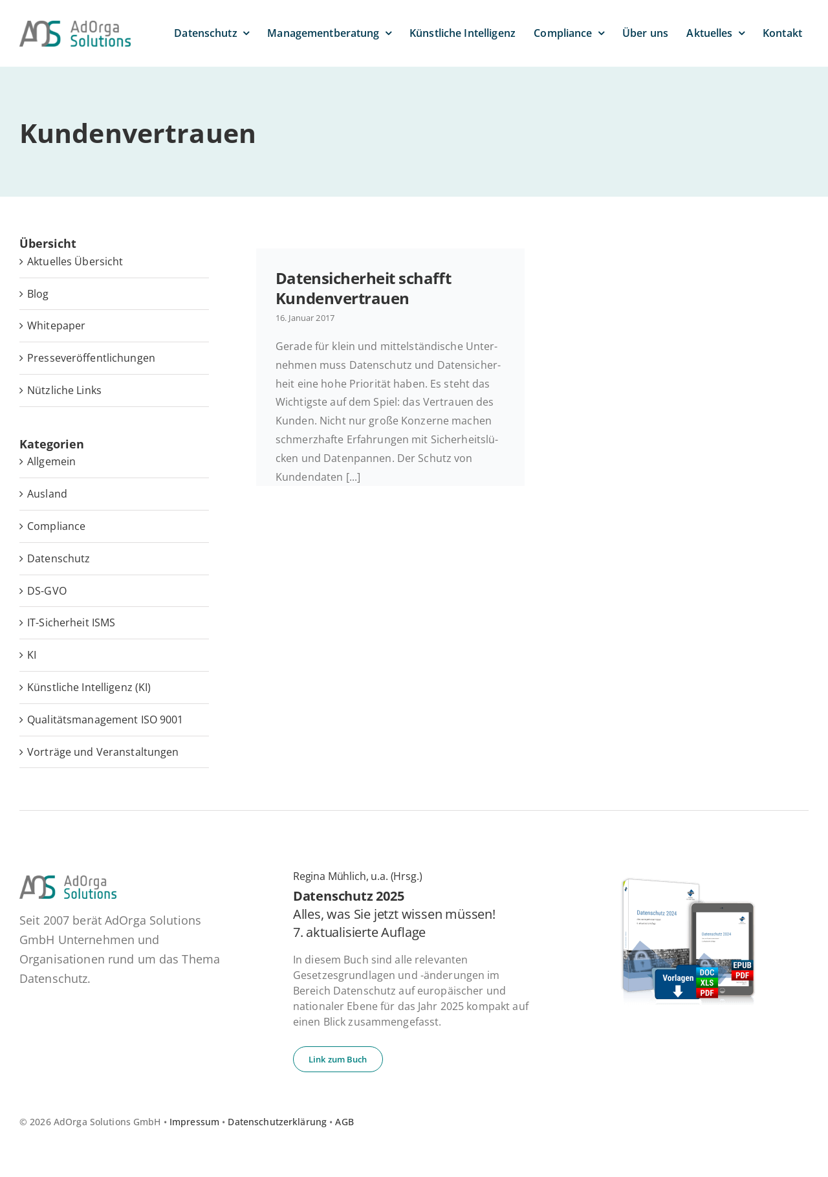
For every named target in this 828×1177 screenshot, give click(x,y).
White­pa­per (56, 325)
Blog (38, 294)
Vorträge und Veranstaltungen (103, 752)
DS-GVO (47, 591)
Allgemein (51, 461)
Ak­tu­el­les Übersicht (75, 261)
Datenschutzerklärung (277, 1122)
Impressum (194, 1122)
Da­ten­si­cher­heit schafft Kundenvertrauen (363, 288)
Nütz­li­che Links (64, 390)
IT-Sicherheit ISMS (71, 622)
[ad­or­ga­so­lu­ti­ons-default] (75, 26)
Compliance (56, 526)
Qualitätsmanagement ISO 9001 (105, 719)
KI (31, 655)
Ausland (47, 494)
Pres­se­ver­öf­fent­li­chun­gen (91, 358)
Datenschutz (58, 558)
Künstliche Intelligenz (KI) (89, 687)
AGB (344, 1122)
